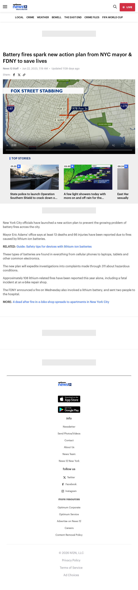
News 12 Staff (11, 68)
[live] (127, 7)
